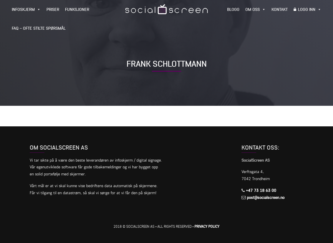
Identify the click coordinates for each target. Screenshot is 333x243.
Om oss (252, 9)
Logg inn (306, 9)
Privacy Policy (206, 226)
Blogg (233, 9)
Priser (52, 9)
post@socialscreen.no (265, 197)
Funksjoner (77, 9)
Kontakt (280, 9)
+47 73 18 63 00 (261, 190)
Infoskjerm (23, 9)
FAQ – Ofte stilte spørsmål (39, 28)
